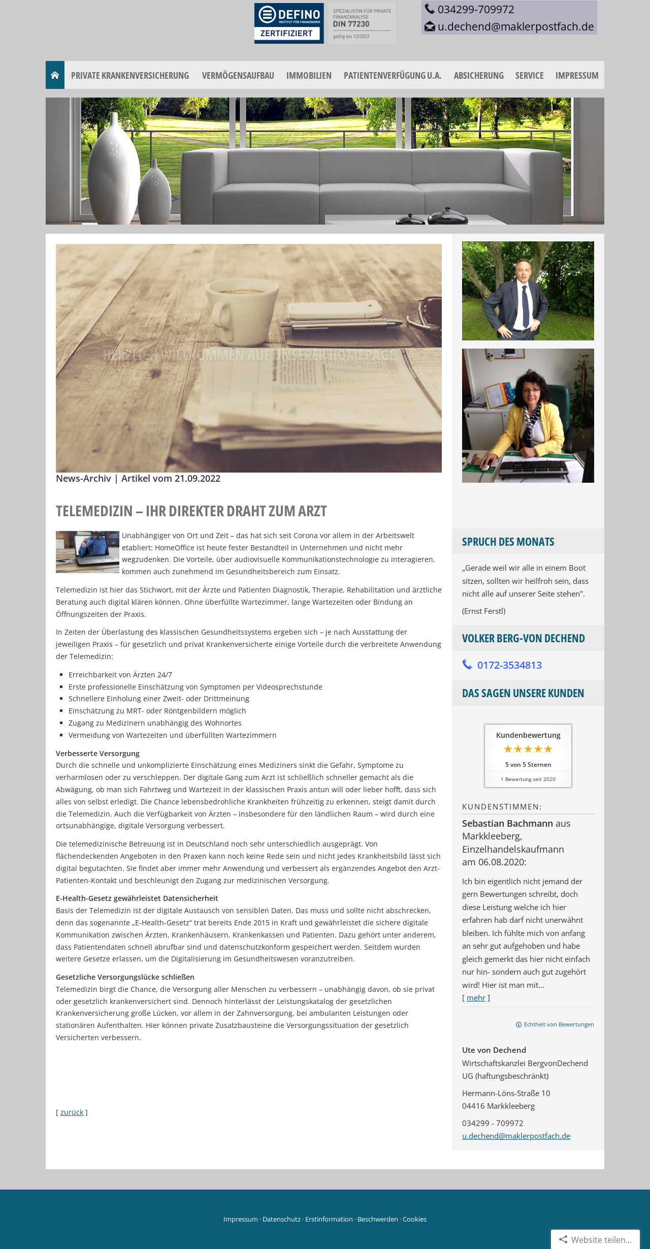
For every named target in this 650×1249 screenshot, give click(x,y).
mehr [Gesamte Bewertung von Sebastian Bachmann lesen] (476, 997)
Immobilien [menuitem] (309, 75)
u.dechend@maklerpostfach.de (516, 1136)
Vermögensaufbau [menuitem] (238, 75)
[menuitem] (55, 75)
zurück (71, 1112)
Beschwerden (378, 1219)
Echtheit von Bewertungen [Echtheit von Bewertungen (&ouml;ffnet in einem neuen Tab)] (559, 1024)
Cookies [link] (415, 1219)
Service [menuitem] (529, 75)
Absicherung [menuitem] (479, 75)
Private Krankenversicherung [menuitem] (130, 75)
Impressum (240, 1219)
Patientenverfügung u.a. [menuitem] (393, 75)
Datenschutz (282, 1219)
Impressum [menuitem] (577, 75)
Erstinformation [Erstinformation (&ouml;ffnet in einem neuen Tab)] (329, 1219)
